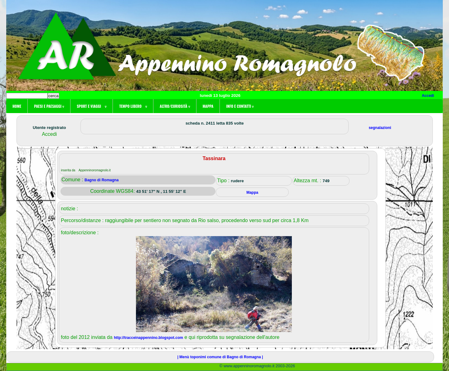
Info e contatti (239, 106)
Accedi (428, 95)
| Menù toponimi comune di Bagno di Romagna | (220, 357)
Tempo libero (133, 106)
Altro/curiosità (175, 106)
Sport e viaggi (91, 106)
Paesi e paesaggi (49, 106)
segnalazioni (380, 128)
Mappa (208, 106)
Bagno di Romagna (101, 180)
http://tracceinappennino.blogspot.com (148, 337)
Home (16, 106)
